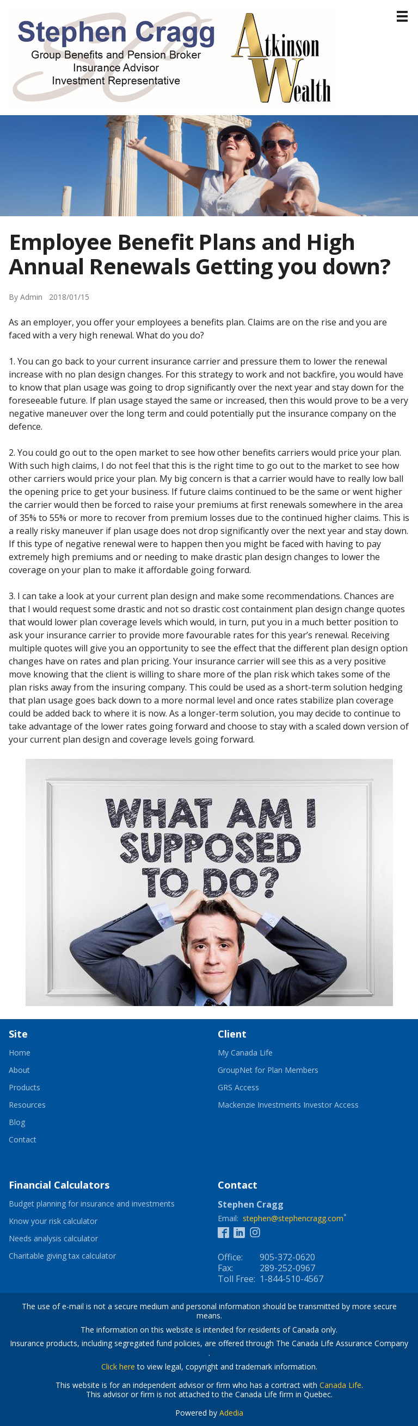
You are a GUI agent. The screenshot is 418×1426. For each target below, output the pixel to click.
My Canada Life (258, 1052)
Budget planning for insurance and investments (104, 1203)
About (19, 1070)
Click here (118, 1366)
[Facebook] (223, 1232)
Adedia (231, 1413)
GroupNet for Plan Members (281, 1070)
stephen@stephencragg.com (293, 1218)
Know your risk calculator (66, 1221)
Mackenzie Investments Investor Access (301, 1105)
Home (19, 1052)
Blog (17, 1122)
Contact (22, 1139)
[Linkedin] (239, 1232)
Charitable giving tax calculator (76, 1256)
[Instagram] (255, 1232)
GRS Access (252, 1087)
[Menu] (402, 16)
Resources (27, 1105)
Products (24, 1087)
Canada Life (340, 1385)
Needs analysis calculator (67, 1238)
